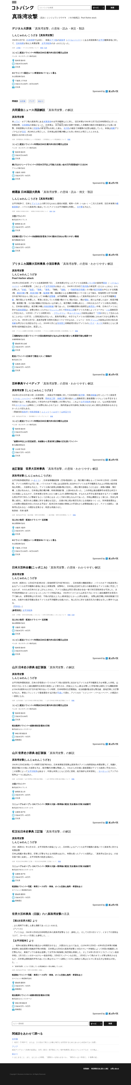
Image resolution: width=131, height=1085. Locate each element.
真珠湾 (62, 40)
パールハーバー (74, 40)
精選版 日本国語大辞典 (26, 191)
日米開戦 (26, 125)
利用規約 (86, 1068)
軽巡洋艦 (34, 293)
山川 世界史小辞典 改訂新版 (29, 752)
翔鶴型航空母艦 (78, 290)
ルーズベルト (75, 313)
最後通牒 (22, 310)
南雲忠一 (93, 306)
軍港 (105, 283)
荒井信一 (18, 606)
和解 (14, 323)
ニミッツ (45, 412)
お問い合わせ (114, 1068)
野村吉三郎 (70, 310)
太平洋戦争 (46, 43)
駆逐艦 (46, 293)
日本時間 (31, 40)
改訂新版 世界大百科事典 (28, 468)
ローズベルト (21, 405)
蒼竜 (47, 290)
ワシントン (54, 310)
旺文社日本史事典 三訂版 (27, 831)
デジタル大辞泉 (22, 28)
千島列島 (85, 286)
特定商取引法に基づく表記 (99, 1068)
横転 (87, 300)
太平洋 (101, 40)
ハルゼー (55, 412)
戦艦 (113, 128)
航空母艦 (98, 290)
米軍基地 (47, 121)
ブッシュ (94, 320)
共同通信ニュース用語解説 (28, 109)
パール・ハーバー (22, 398)
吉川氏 (67, 128)
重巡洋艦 (21, 293)
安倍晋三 (61, 323)
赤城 (24, 290)
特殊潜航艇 (49, 306)
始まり (40, 101)
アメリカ (36, 203)
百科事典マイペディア (26, 383)
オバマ (99, 323)
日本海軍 (20, 43)
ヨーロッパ (103, 771)
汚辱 (99, 313)
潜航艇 (94, 395)
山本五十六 (66, 412)
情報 (41, 48)
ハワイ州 (91, 283)
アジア (31, 101)
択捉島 (36, 128)
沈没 (24, 132)
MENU (14, 2)
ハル (108, 310)
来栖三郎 (61, 398)
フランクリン (60, 313)
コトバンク (23, 7)
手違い (60, 693)
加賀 (32, 290)
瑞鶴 (63, 290)
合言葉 (22, 101)
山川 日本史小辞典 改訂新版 (29, 667)
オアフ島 (53, 40)
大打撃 (80, 207)
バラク (92, 323)
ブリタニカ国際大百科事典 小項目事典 (36, 263)
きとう (37, 480)
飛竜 (39, 290)
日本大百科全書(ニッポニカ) (29, 567)
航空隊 (82, 395)
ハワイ (17, 121)
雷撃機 (52, 296)
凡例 (45, 48)
